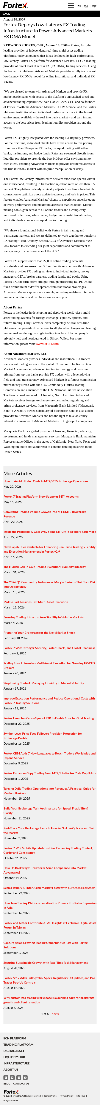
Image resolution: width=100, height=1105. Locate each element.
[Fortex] (15, 5)
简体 (86, 6)
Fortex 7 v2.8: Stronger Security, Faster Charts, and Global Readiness (49, 648)
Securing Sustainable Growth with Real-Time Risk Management (45, 962)
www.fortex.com (47, 344)
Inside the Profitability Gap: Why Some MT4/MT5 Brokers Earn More (49, 531)
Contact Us (21, 1083)
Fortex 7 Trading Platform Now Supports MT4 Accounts (41, 496)
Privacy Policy (66, 1095)
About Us (10, 1069)
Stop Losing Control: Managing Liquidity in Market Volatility (43, 683)
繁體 (94, 6)
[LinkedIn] (12, 1077)
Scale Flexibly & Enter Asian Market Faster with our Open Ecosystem (49, 888)
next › (55, 1013)
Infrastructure (16, 1063)
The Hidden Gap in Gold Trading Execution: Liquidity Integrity (44, 567)
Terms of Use (50, 1095)
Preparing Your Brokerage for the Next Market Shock (39, 632)
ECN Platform (14, 1038)
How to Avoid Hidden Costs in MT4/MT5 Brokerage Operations (45, 481)
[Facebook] (18, 1077)
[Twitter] (5, 1077)
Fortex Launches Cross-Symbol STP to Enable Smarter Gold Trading (48, 718)
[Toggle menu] (71, 5)
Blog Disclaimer (11, 1100)
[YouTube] (25, 1077)
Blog (7, 1083)
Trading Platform (18, 1044)
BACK (6, 13)
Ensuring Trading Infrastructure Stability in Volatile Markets (43, 617)
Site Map (81, 1095)
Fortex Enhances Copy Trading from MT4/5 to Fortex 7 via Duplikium (49, 773)
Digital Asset (13, 1051)
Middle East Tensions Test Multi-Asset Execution (35, 602)
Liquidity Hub (14, 1057)
